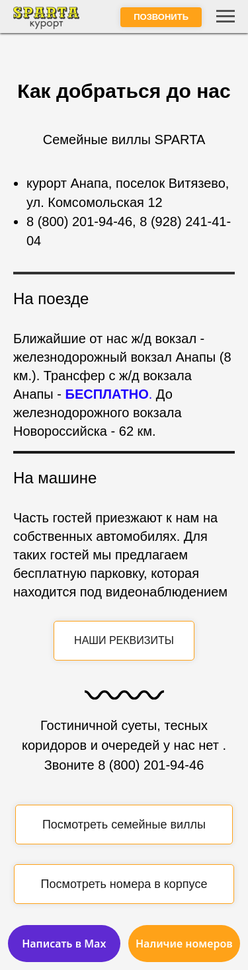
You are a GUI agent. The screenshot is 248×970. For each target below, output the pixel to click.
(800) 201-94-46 (83, 221)
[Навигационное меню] (225, 16)
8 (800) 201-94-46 (151, 765)
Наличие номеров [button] (184, 943)
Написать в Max (64, 943)
